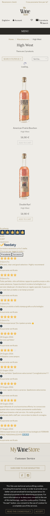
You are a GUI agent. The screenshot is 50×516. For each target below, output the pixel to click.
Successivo (17, 254)
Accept (39, 511)
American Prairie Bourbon (25, 128)
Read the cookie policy (19, 511)
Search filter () (11, 59)
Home (11, 39)
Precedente (6, 254)
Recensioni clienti (9, 2)
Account (18, 20)
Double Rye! (25, 204)
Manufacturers (23, 39)
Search (45, 23)
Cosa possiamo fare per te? (37, 2)
